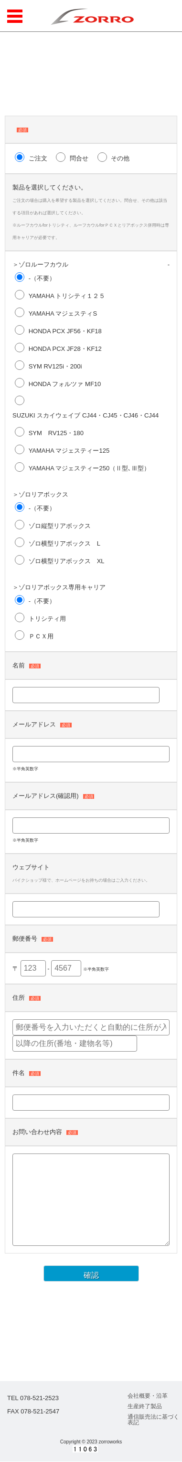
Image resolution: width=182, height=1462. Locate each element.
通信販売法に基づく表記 (153, 1419)
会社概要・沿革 (148, 1395)
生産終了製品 (145, 1406)
